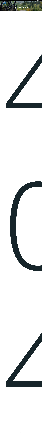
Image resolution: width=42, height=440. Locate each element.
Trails (25, 2)
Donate (27, 2)
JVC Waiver (31, 2)
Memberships (34, 2)
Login (37, 2)
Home (17, 2)
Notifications (21, 2)
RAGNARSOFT (25, 438)
